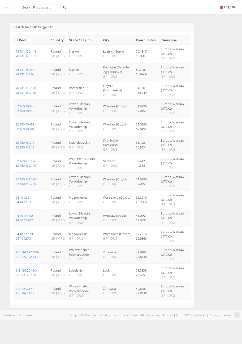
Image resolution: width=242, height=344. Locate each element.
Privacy (214, 315)
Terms (226, 315)
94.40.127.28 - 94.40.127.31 (25, 236)
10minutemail (150, 315)
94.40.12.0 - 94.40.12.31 (23, 199)
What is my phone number (118, 315)
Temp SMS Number (82, 315)
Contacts (199, 315)
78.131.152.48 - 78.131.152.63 (26, 71)
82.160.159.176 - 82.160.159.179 (27, 163)
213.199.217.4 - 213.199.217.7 (26, 290)
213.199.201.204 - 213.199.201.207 (27, 272)
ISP (178, 315)
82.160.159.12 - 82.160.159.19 (26, 144)
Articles (168, 315)
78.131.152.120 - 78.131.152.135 (27, 90)
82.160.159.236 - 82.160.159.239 (27, 181)
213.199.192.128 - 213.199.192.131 (27, 254)
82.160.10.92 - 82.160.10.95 (25, 108)
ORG (187, 315)
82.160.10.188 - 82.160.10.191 (26, 126)
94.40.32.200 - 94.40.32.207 (25, 218)
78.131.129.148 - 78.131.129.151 (27, 53)
